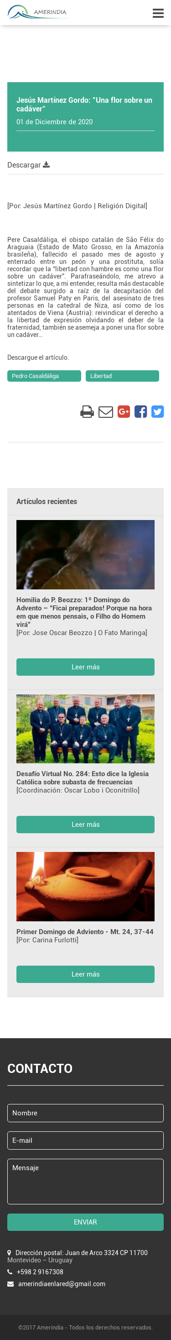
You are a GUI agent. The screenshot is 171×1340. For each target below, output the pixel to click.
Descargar (28, 165)
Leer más (86, 667)
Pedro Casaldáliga (35, 376)
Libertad (101, 376)
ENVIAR (85, 1222)
